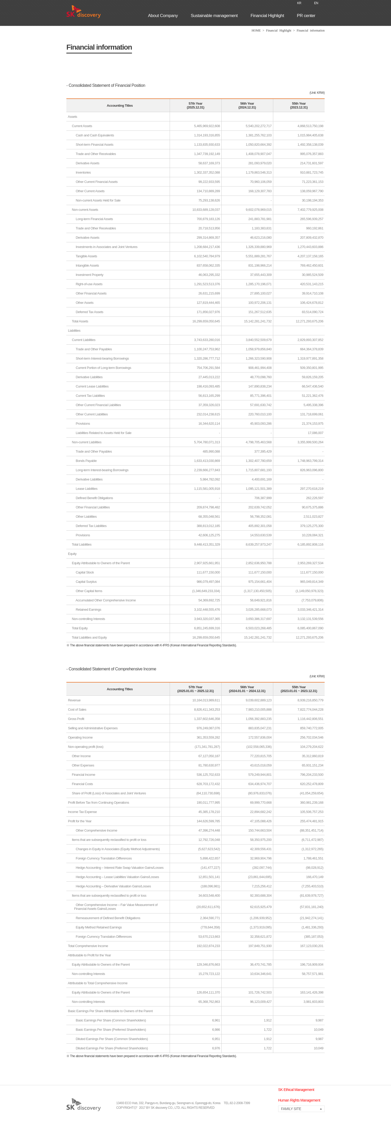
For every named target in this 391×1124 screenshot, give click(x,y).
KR (299, 3)
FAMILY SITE (291, 1109)
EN (316, 3)
